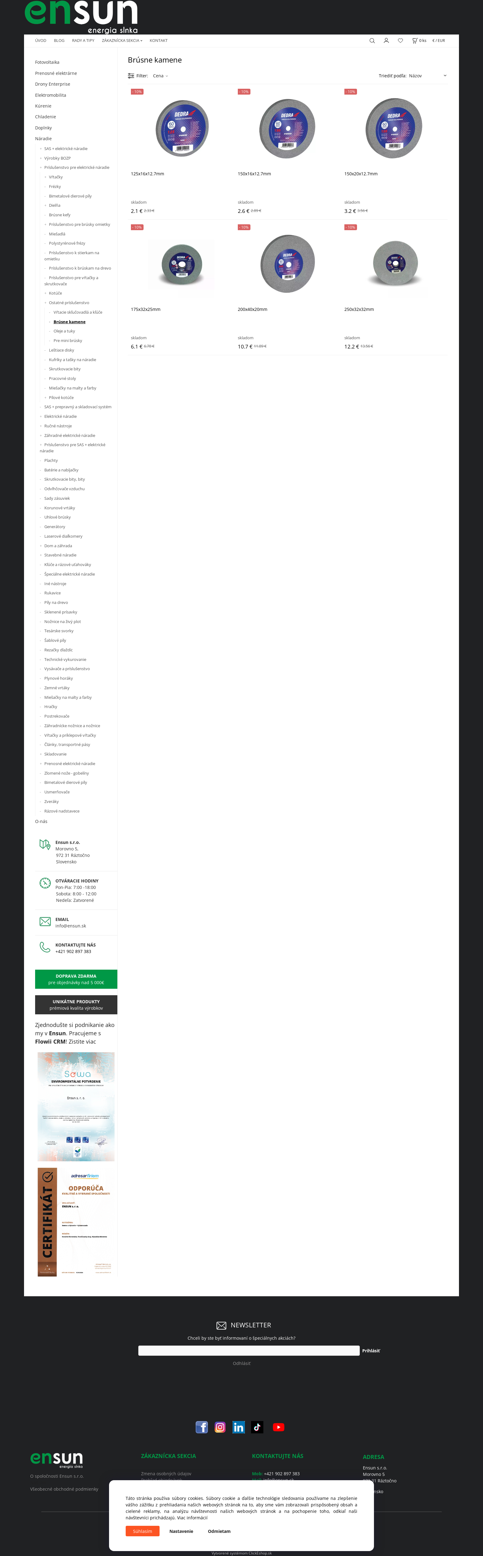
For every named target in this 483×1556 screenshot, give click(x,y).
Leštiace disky (61, 350)
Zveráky (51, 801)
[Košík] (419, 40)
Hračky (50, 706)
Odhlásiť (241, 1363)
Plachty (51, 460)
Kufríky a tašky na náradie (72, 359)
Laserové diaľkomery (63, 536)
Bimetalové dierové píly (70, 196)
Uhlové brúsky (57, 517)
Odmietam (219, 1531)
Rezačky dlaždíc (58, 650)
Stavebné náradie (60, 555)
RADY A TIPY (83, 40)
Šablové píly (55, 640)
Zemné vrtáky (57, 687)
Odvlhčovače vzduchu (64, 488)
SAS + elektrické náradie (65, 148)
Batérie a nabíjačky (61, 470)
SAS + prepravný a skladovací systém (78, 406)
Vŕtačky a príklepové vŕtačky (70, 735)
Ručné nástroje (58, 426)
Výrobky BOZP (57, 158)
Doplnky (43, 128)
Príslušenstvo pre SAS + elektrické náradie (72, 448)
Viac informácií (192, 1518)
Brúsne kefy (60, 215)
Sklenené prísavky (60, 612)
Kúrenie (43, 106)
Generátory (54, 526)
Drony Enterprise (52, 84)
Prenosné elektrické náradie (69, 763)
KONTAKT (159, 40)
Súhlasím (142, 1531)
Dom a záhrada (58, 545)
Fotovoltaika (47, 62)
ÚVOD (40, 40)
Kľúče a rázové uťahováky (67, 564)
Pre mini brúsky (68, 340)
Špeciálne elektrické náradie (69, 574)
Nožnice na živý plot (62, 621)
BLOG (59, 40)
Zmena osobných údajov (166, 1474)
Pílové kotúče (61, 397)
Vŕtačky (56, 177)
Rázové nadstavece (61, 811)
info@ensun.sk (70, 926)
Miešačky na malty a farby (72, 388)
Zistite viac (82, 1041)
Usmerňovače (57, 792)
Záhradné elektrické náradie (69, 435)
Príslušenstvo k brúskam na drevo (80, 268)
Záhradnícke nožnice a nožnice (72, 725)
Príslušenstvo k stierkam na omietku (71, 256)
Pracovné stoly (62, 378)
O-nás (41, 821)
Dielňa (54, 205)
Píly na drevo (56, 602)
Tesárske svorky (59, 630)
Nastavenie (181, 1531)
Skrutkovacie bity (65, 369)
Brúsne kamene (70, 321)
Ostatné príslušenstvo (69, 302)
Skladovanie (55, 754)
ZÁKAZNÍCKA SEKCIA (120, 40)
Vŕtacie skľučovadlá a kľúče (78, 312)
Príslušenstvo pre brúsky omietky (79, 224)
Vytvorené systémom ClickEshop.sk (242, 1552)
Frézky (55, 186)
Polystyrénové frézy (67, 243)
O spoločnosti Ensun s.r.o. (57, 1476)
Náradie (43, 138)
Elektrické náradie (60, 416)
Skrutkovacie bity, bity (64, 479)
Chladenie (45, 117)
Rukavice (52, 593)
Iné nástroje (55, 583)
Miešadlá (57, 234)
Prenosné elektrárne (56, 73)
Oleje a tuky (64, 331)
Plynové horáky (58, 678)
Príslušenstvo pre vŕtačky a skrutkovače (71, 281)
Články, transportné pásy (67, 744)
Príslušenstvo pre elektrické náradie (76, 167)
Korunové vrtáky (59, 508)
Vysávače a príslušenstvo (67, 668)
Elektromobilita (50, 95)
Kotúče (55, 293)
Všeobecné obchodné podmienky (64, 1489)
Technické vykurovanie (65, 659)
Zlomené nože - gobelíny (66, 773)
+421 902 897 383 (73, 951)
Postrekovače (56, 716)
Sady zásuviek (57, 498)
